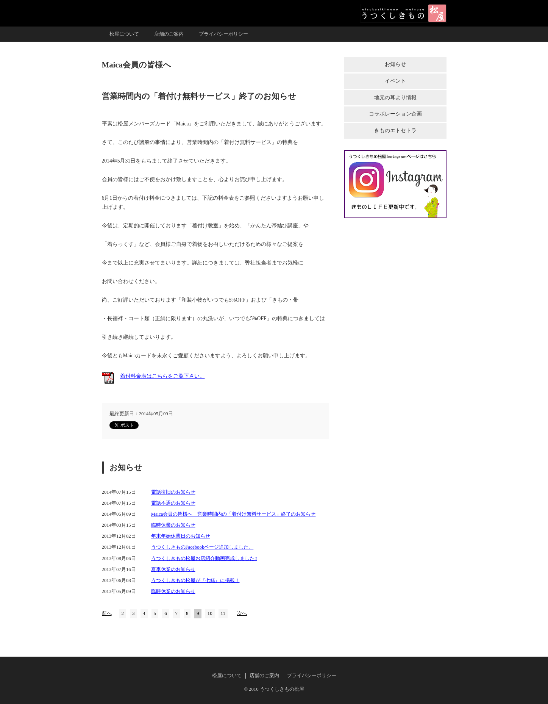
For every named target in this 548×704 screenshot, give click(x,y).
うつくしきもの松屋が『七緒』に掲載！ (195, 580)
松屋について (124, 34)
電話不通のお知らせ (173, 503)
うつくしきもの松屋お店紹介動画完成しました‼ (204, 558)
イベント (395, 81)
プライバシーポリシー (223, 34)
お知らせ (395, 64)
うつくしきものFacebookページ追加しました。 (202, 547)
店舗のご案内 (169, 34)
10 (210, 613)
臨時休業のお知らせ (173, 525)
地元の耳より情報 (395, 97)
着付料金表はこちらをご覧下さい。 (162, 376)
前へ (107, 613)
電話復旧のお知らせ (173, 492)
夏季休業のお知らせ (173, 569)
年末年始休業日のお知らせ (180, 536)
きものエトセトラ (395, 130)
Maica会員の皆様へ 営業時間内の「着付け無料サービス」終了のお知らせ (233, 514)
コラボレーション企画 (395, 114)
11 (223, 613)
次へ (242, 613)
